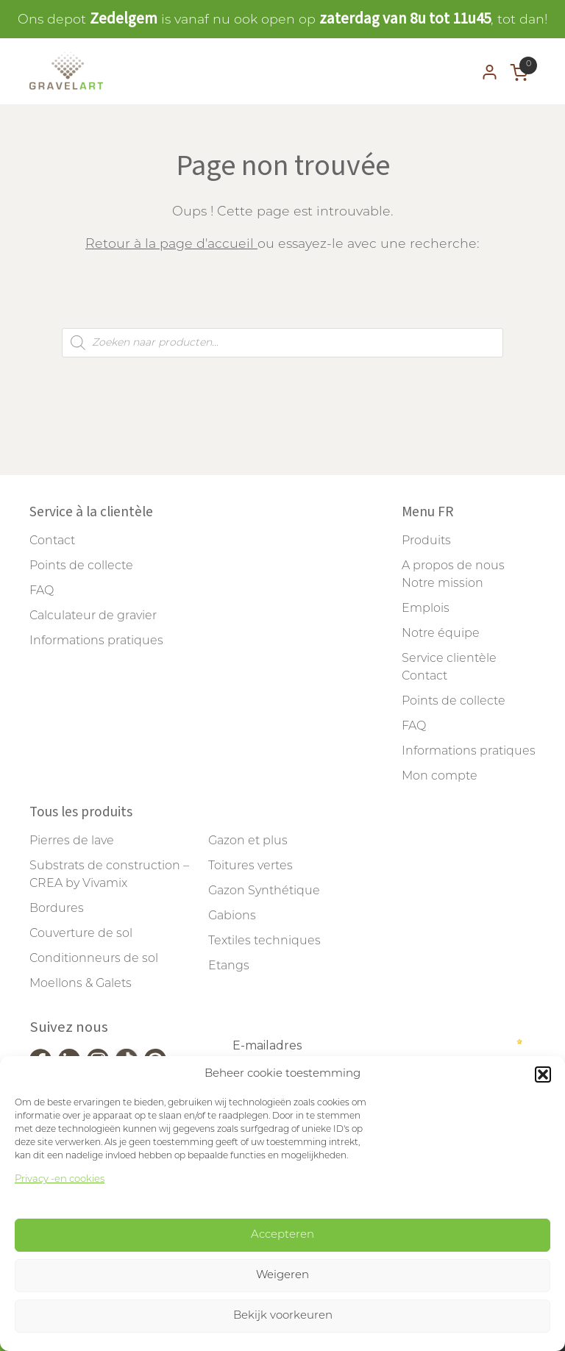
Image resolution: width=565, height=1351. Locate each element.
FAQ (41, 591)
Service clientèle (449, 659)
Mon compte (439, 777)
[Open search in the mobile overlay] (282, 342)
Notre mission (442, 584)
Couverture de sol (80, 934)
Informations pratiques (96, 641)
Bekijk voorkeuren (283, 1316)
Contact (52, 541)
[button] (543, 1074)
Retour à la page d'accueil (171, 244)
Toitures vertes (250, 866)
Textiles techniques (264, 941)
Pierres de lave (71, 841)
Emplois (425, 609)
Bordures (56, 909)
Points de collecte (81, 566)
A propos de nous (453, 566)
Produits (426, 541)
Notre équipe (441, 634)
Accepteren (282, 1235)
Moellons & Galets (80, 984)
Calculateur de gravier (93, 616)
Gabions (232, 916)
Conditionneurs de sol (93, 959)
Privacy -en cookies (59, 1179)
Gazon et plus (248, 841)
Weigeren (282, 1275)
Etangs (228, 966)
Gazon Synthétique (264, 891)
